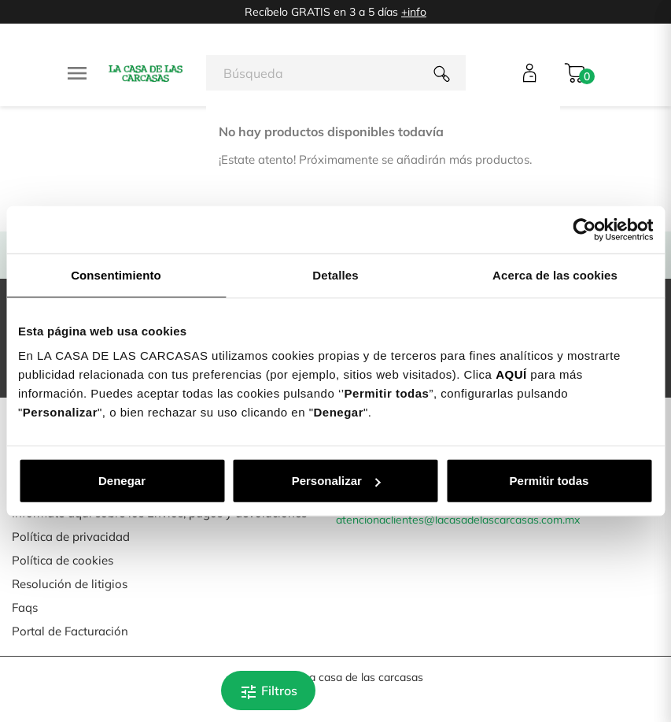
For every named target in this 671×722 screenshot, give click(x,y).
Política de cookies (62, 560)
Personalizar (336, 480)
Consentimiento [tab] (116, 274)
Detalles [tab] (335, 274)
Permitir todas (549, 480)
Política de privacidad (71, 536)
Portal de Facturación (70, 631)
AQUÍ (511, 374)
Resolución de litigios (69, 583)
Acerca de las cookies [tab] (555, 274)
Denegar (122, 480)
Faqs (25, 607)
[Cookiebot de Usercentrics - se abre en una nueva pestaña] (584, 229)
